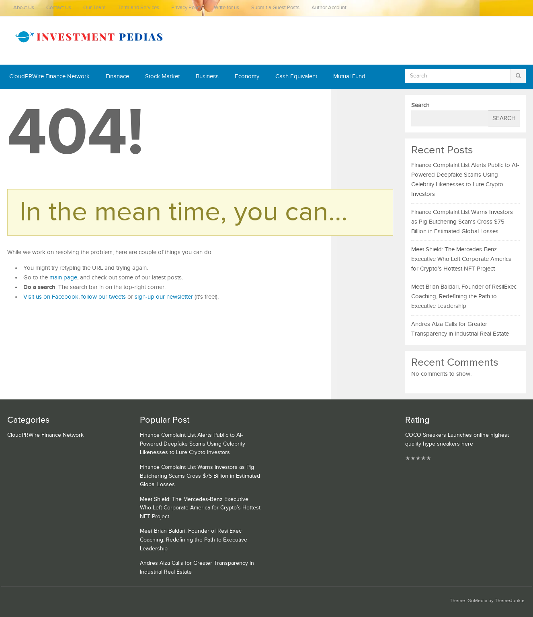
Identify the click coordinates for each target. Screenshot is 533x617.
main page (63, 277)
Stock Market (162, 76)
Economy (247, 76)
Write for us (226, 8)
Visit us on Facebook (50, 296)
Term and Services (138, 8)
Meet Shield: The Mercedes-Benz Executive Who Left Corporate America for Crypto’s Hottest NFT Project (461, 259)
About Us (23, 8)
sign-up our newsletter (164, 296)
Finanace (117, 76)
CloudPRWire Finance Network (49, 76)
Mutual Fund (349, 76)
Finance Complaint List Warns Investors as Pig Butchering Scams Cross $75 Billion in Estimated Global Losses (462, 222)
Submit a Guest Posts (275, 8)
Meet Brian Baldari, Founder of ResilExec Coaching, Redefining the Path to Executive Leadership (464, 296)
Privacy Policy (186, 8)
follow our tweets (103, 296)
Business (207, 76)
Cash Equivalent (296, 76)
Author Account (329, 8)
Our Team (94, 8)
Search (420, 105)
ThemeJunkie (510, 601)
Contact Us (58, 8)
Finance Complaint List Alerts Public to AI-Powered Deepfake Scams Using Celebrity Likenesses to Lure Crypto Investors (192, 444)
